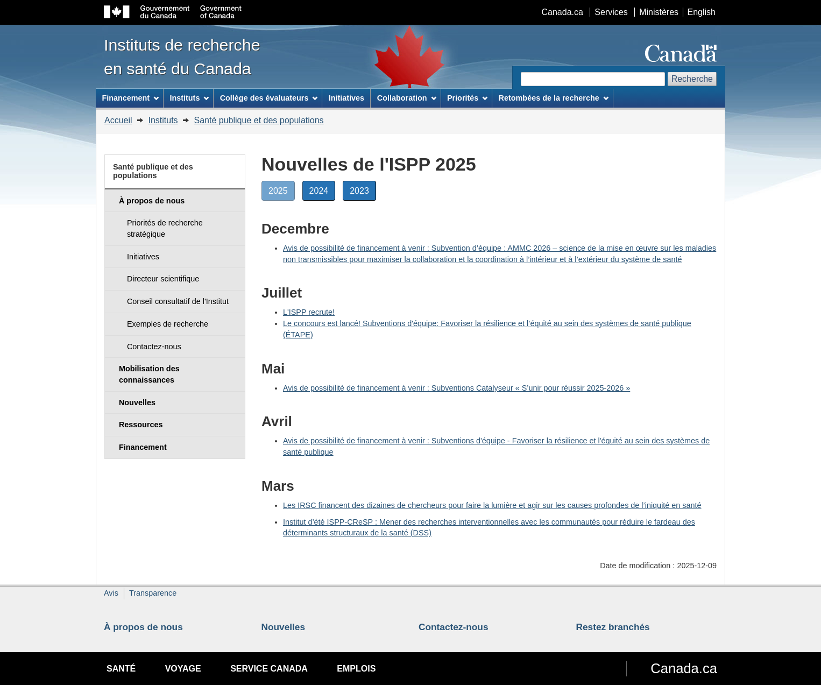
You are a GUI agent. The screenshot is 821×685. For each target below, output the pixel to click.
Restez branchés (613, 627)
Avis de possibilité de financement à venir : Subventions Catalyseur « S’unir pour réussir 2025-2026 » (456, 388)
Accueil (118, 120)
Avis (111, 593)
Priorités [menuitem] (467, 98)
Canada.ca (562, 12)
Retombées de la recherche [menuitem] (553, 98)
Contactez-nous (454, 627)
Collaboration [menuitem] (406, 98)
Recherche (692, 78)
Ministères (658, 12)
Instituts (163, 120)
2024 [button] (322, 193)
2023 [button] (363, 193)
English (702, 12)
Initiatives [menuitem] (346, 98)
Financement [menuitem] (130, 98)
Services (610, 12)
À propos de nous (143, 627)
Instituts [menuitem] (189, 98)
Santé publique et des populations (259, 120)
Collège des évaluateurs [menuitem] (269, 98)
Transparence (152, 593)
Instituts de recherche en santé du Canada (182, 56)
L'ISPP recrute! (309, 312)
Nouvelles (283, 627)
